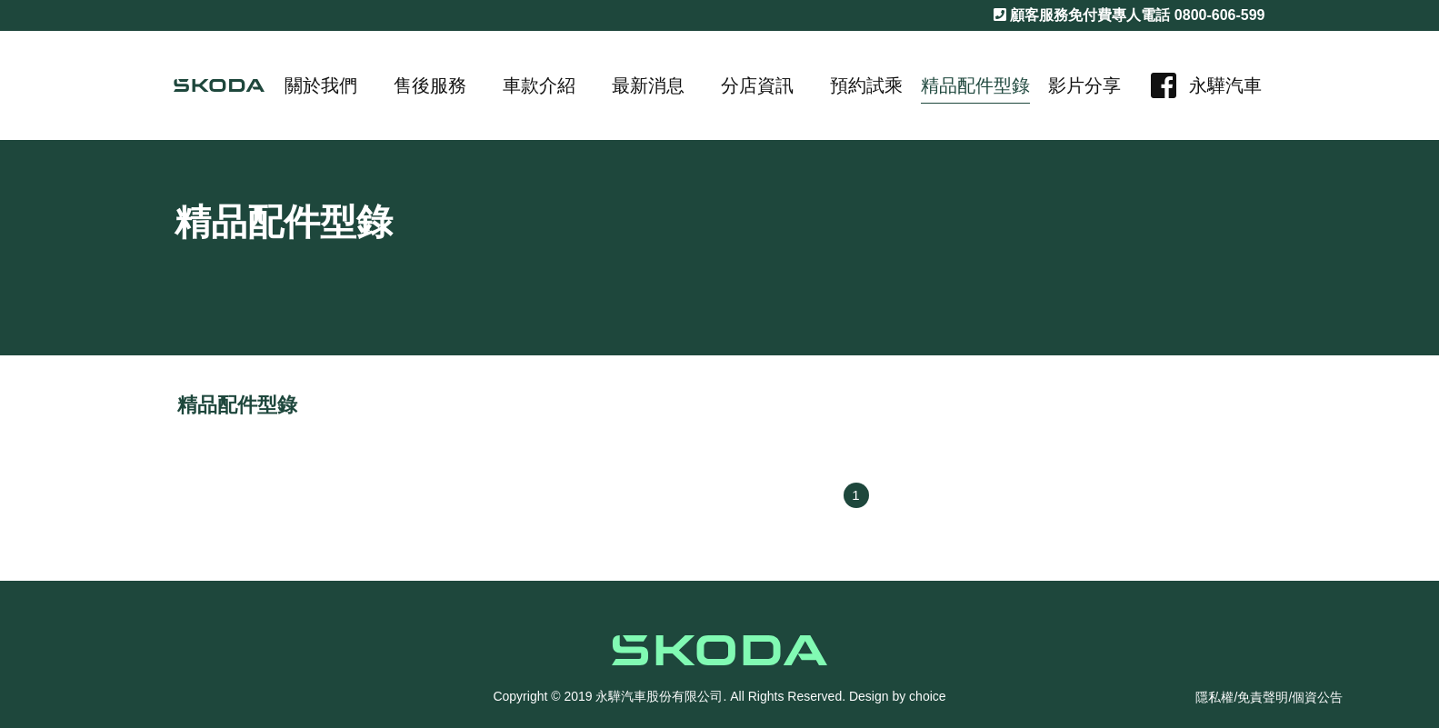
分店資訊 (757, 85)
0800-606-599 (1219, 15)
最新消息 (648, 85)
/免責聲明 (1261, 697)
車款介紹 (539, 85)
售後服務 (430, 85)
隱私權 (1214, 697)
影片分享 (1084, 85)
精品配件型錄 (975, 85)
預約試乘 (866, 85)
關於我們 (321, 85)
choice (927, 696)
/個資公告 (1315, 697)
